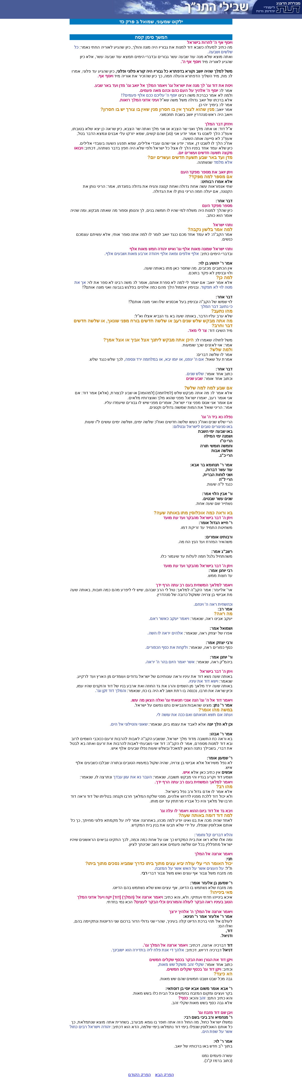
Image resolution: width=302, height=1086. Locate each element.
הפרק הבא (164, 1074)
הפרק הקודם (139, 1074)
